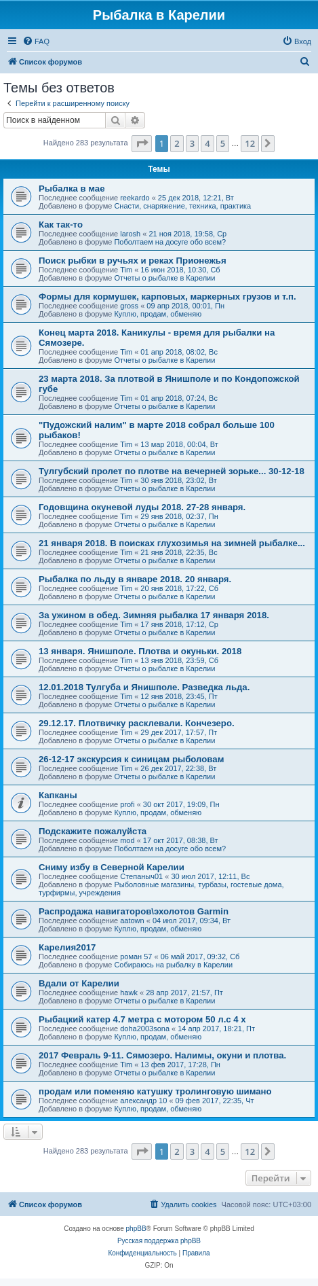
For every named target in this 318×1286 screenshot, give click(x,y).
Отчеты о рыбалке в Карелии (164, 278)
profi (127, 804)
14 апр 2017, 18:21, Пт (216, 1028)
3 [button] (192, 143)
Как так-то (61, 224)
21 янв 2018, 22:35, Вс (178, 552)
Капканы (58, 795)
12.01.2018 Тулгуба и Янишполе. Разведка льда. (144, 687)
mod (127, 840)
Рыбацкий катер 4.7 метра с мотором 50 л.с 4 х (142, 1019)
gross (129, 306)
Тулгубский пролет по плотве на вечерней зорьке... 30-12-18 (171, 471)
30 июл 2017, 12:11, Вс (210, 876)
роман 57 (136, 956)
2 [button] (176, 143)
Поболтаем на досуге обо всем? (170, 242)
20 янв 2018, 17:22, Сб (179, 588)
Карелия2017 (67, 947)
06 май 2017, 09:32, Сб (200, 956)
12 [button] (250, 143)
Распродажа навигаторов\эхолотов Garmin (133, 911)
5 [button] (222, 143)
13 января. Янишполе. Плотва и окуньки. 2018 (140, 651)
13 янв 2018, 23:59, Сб (179, 660)
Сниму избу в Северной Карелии (111, 867)
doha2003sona (145, 1028)
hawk (129, 992)
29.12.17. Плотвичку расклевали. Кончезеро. (137, 723)
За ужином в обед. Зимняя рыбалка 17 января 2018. (154, 615)
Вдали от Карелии (79, 983)
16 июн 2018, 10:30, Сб (180, 270)
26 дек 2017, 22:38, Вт (178, 768)
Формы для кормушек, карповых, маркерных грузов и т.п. (167, 296)
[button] (142, 143)
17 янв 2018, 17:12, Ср (179, 624)
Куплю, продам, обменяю (157, 314)
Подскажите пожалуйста (92, 831)
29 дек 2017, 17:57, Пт (178, 732)
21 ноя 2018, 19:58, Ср (187, 234)
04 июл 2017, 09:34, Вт (192, 920)
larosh (130, 234)
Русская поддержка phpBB (159, 1241)
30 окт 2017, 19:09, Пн (181, 804)
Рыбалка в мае (72, 188)
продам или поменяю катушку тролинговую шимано (155, 1091)
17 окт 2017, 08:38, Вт (180, 840)
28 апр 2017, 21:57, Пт (184, 992)
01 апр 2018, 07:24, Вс (179, 398)
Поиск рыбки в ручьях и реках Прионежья (132, 260)
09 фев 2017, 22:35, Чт (215, 1100)
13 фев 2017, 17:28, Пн (180, 1064)
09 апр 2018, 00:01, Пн (185, 306)
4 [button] (207, 143)
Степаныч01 (141, 876)
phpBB (136, 1228)
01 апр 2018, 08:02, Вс (179, 352)
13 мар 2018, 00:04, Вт (179, 444)
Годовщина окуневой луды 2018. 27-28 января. (142, 507)
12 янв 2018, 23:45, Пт (178, 696)
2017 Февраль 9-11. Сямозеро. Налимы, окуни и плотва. (162, 1055)
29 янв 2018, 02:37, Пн (179, 516)
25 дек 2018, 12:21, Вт (196, 198)
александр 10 (143, 1100)
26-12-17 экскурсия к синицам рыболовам (131, 759)
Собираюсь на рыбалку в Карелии (173, 965)
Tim (126, 270)
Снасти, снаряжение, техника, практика (182, 206)
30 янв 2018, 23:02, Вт (178, 480)
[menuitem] (35, 41)
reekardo (134, 198)
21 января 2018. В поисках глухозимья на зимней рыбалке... (172, 543)
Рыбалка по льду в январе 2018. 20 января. (135, 579)
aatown (132, 920)
